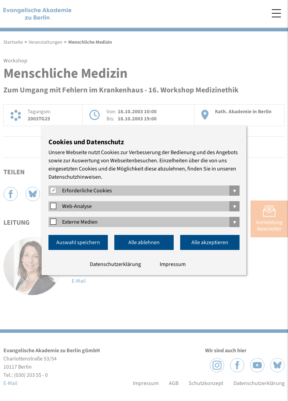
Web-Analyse (77, 206)
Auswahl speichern (78, 242)
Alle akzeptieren (209, 242)
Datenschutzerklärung (115, 264)
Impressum (173, 264)
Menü (276, 13)
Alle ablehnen (144, 242)
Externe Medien (80, 222)
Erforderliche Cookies (87, 190)
